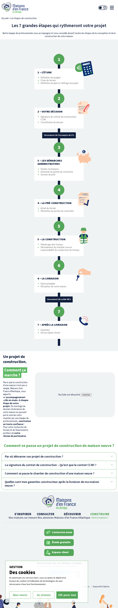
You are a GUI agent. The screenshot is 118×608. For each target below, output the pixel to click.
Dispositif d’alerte (101, 586)
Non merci (20, 595)
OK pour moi (67, 595)
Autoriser (86, 395)
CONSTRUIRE (99, 516)
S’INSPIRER (23, 516)
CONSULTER (45, 516)
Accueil (5, 18)
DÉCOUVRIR (72, 516)
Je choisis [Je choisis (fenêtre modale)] (44, 595)
